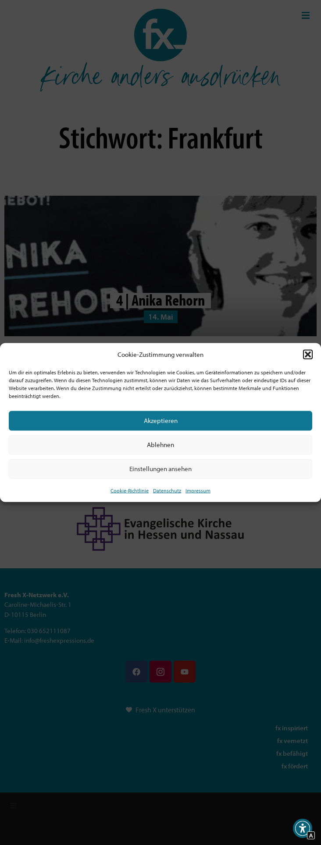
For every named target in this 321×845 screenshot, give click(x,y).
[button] (307, 354)
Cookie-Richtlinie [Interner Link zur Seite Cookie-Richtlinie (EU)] (130, 490)
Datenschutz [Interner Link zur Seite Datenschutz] (167, 490)
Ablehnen (160, 444)
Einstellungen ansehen (160, 469)
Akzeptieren (161, 420)
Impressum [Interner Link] (197, 490)
